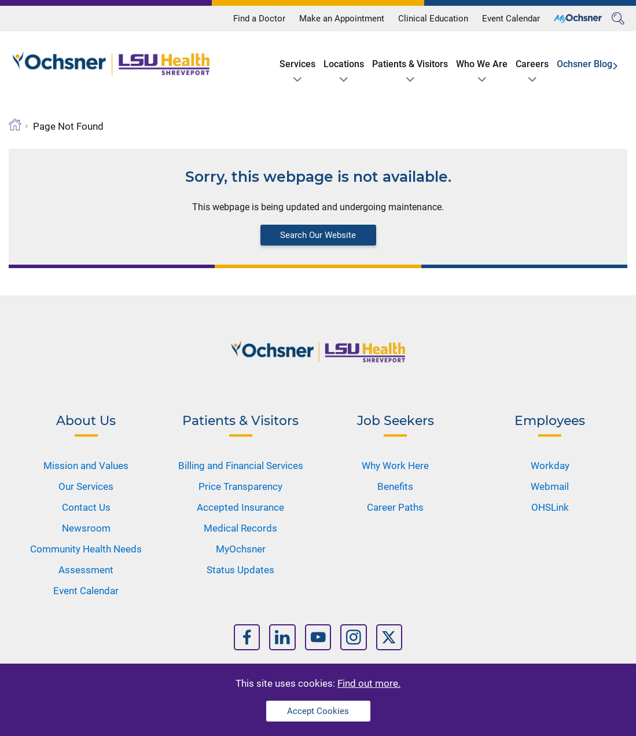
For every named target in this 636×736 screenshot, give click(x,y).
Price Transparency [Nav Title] (240, 486)
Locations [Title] (343, 63)
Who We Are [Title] (482, 63)
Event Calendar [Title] (511, 18)
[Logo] (111, 63)
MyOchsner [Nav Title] (241, 549)
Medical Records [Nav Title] (240, 528)
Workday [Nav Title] (550, 465)
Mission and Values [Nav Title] (85, 465)
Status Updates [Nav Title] (240, 570)
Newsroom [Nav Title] (86, 528)
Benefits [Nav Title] (395, 486)
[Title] (578, 18)
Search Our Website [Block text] (318, 235)
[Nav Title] (247, 637)
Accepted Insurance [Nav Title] (240, 507)
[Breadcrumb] (15, 124)
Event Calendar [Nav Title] (86, 590)
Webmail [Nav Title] (550, 486)
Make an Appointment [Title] (341, 18)
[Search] (618, 18)
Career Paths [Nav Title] (395, 507)
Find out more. (368, 683)
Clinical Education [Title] (433, 18)
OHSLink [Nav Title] (550, 507)
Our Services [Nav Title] (85, 486)
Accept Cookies (318, 711)
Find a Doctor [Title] (259, 18)
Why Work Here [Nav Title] (395, 465)
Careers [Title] (532, 63)
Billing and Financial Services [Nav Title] (240, 465)
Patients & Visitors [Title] (410, 63)
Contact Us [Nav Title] (86, 507)
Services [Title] (297, 63)
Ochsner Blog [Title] (584, 63)
